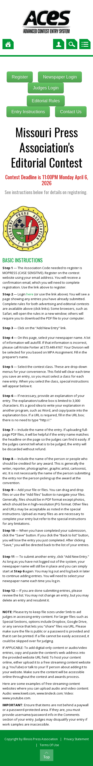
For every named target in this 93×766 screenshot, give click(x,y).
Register (20, 76)
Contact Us (71, 111)
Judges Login (46, 87)
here (29, 294)
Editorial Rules (46, 100)
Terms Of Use (49, 745)
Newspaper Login (60, 76)
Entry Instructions (28, 111)
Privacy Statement (76, 739)
